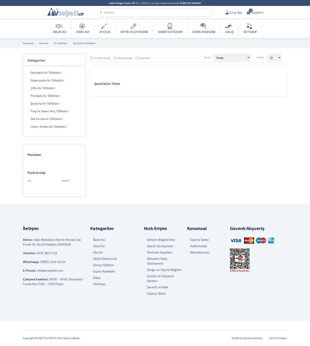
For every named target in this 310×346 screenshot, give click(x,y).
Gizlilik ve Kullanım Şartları (160, 278)
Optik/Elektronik (105, 258)
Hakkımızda (198, 246)
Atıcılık (98, 252)
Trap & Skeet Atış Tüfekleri (49, 111)
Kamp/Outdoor (103, 265)
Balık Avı (99, 239)
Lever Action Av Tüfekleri (48, 126)
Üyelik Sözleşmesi (160, 246)
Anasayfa (28, 43)
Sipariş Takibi (156, 293)
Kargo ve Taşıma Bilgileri (164, 269)
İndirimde (144, 58)
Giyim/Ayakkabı (104, 271)
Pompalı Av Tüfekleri (45, 95)
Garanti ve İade (157, 287)
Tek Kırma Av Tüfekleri (46, 119)
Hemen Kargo (125, 58)
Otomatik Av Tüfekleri (45, 72)
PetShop (99, 284)
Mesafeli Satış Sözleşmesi (157, 261)
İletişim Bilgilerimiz (161, 239)
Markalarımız (199, 252)
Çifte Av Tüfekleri (42, 88)
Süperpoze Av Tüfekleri (47, 80)
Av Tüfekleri (60, 43)
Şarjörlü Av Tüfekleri (84, 43)
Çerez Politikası (278, 338)
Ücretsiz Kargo (102, 58)
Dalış (96, 277)
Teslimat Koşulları (159, 252)
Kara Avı (43, 43)
